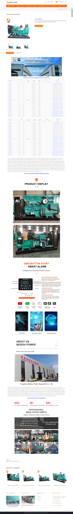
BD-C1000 (10, 111)
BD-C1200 (10, 113)
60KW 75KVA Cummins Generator (13, 485)
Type (23, 6)
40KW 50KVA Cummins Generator (13, 461)
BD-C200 (10, 95)
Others (66, 8)
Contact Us (54, 5)
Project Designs (41, 5)
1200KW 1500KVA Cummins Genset (57, 113)
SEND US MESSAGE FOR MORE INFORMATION (36, 398)
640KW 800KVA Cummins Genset (58, 107)
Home (9, 5)
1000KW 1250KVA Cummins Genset (57, 111)
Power (13, 6)
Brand (18, 6)
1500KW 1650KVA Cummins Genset (57, 115)
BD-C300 (10, 99)
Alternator (29, 6)
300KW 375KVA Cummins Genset (58, 99)
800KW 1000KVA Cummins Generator (44, 485)
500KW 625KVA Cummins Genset (58, 103)
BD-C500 (10, 103)
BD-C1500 (10, 115)
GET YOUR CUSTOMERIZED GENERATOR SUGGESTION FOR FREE (36, 173)
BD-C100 (10, 91)
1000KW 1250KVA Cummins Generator (28, 485)
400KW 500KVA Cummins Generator (60, 485)
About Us (48, 5)
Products (62, 8)
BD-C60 (10, 87)
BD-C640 (10, 107)
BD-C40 (10, 83)
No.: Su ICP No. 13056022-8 (45, 512)
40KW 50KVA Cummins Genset (57, 83)
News (35, 6)
